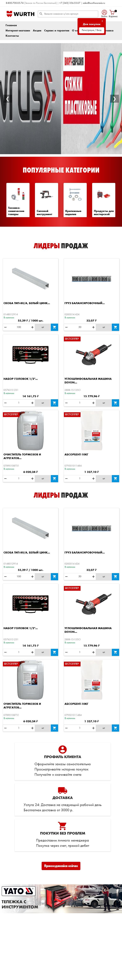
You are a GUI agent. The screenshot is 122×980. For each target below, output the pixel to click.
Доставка (106, 30)
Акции (37, 30)
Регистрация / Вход (92, 30)
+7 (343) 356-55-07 (69, 3)
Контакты (12, 35)
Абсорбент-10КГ (76, 454)
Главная (11, 25)
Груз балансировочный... (84, 303)
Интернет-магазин (18, 30)
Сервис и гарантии (56, 30)
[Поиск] (68, 14)
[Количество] (19, 327)
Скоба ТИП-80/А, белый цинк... (26, 303)
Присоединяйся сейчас (61, 866)
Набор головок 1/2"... (20, 379)
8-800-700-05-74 (15, 3)
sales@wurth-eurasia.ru (94, 3)
